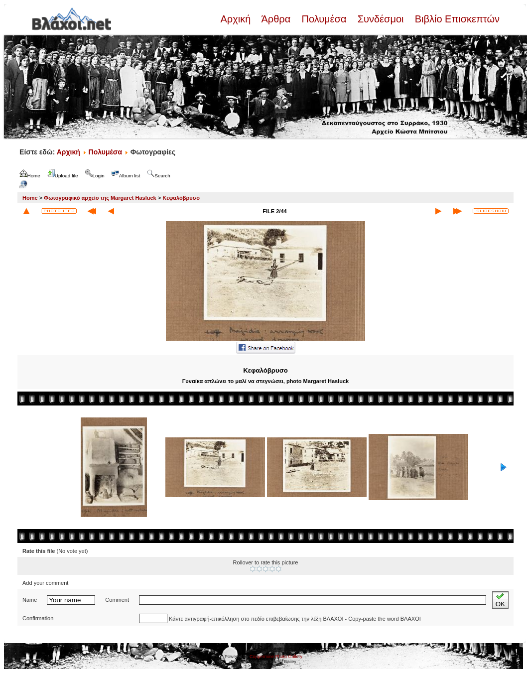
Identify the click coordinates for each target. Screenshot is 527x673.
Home (30, 198)
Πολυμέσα (324, 18)
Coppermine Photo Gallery (276, 656)
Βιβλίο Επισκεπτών (456, 18)
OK (500, 600)
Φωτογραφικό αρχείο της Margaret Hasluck (100, 198)
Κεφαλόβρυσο (181, 198)
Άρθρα (276, 18)
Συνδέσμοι (380, 18)
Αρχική (236, 18)
